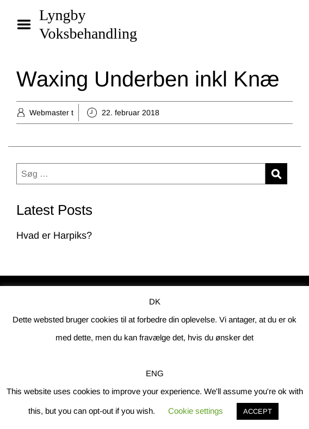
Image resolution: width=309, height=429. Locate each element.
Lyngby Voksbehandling (88, 24)
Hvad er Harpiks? (54, 235)
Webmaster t (51, 112)
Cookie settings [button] (195, 410)
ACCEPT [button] (257, 411)
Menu (27, 24)
